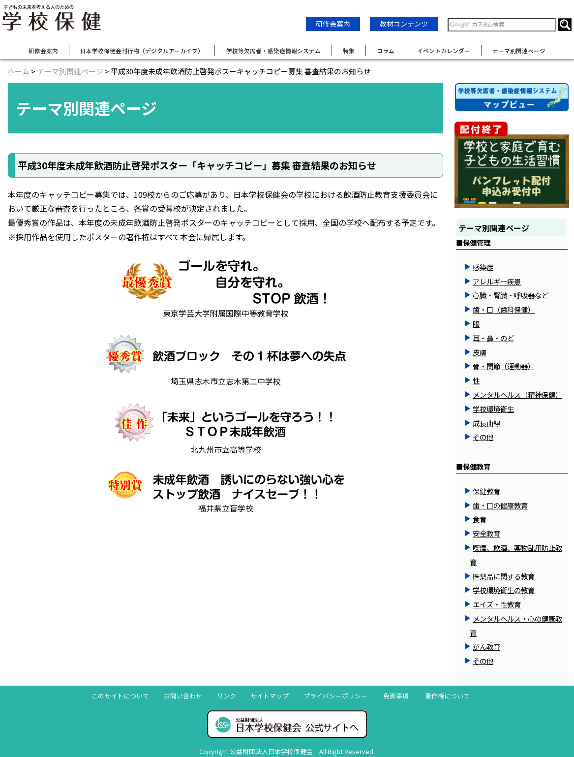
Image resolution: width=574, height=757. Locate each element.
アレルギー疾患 (497, 281)
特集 (349, 50)
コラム (385, 50)
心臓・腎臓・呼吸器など (510, 295)
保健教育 (486, 491)
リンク (226, 695)
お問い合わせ (183, 695)
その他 (483, 437)
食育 (479, 519)
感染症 (483, 267)
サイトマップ (269, 695)
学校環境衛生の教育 (504, 590)
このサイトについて (120, 695)
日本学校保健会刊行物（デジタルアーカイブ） (142, 50)
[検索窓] (502, 25)
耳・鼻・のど (493, 338)
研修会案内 (333, 24)
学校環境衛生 (493, 409)
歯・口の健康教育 (500, 505)
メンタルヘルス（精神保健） (517, 394)
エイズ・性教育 (497, 604)
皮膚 (479, 352)
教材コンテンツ (404, 24)
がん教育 (486, 646)
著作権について (447, 695)
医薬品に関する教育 (504, 576)
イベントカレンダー (443, 50)
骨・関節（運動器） (504, 366)
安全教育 (486, 533)
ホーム (18, 71)
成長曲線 (486, 423)
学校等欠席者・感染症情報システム (273, 50)
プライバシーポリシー (335, 695)
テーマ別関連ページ (518, 50)
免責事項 (396, 695)
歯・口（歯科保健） (504, 309)
